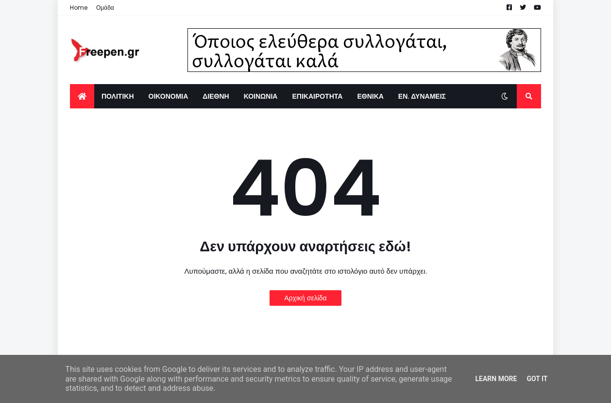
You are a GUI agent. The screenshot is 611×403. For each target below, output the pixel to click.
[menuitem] (82, 96)
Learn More (496, 379)
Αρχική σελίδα (305, 298)
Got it (536, 379)
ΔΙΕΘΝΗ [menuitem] (216, 96)
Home (78, 7)
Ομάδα (105, 7)
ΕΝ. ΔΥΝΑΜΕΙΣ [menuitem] (422, 96)
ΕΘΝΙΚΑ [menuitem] (370, 96)
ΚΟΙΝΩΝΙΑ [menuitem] (261, 96)
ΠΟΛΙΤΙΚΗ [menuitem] (118, 96)
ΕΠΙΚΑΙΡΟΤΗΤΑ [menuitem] (317, 96)
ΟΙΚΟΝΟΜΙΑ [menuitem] (168, 96)
